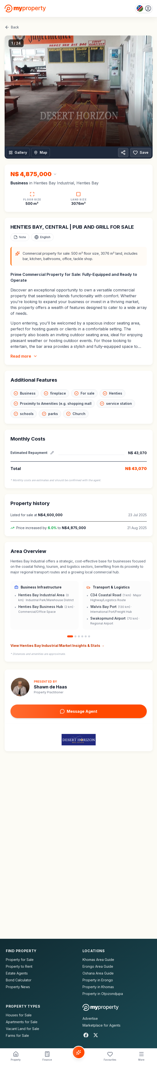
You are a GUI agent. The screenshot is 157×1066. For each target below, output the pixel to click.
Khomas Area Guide (98, 960)
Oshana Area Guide (98, 973)
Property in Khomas (98, 987)
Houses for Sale (19, 1015)
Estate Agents (17, 973)
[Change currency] (33, 174)
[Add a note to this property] (19, 237)
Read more (23, 356)
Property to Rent (19, 966)
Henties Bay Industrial (54, 183)
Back (12, 27)
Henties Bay (87, 183)
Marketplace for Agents (101, 1025)
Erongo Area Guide (98, 966)
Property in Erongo (98, 980)
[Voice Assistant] (78, 1052)
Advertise (90, 1018)
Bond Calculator (18, 980)
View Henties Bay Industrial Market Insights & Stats (57, 645)
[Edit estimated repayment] (52, 452)
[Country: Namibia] (144, 8)
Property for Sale (20, 960)
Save (140, 152)
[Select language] (42, 237)
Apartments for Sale (21, 1022)
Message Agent (78, 711)
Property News (18, 987)
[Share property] (123, 152)
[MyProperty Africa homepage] (101, 1007)
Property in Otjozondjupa (103, 994)
